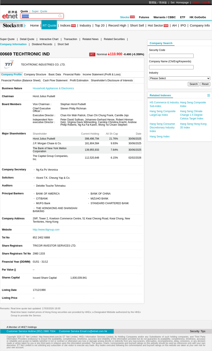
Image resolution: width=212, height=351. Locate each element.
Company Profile (11, 74)
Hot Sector (155, 25)
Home (34, 25)
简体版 (163, 2)
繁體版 (153, 2)
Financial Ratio (71, 74)
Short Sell (137, 25)
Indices (65, 25)
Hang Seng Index (160, 136)
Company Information (13, 44)
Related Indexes (160, 95)
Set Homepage (180, 2)
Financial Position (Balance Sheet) (20, 80)
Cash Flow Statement (55, 80)
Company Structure (35, 74)
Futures (144, 17)
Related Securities (114, 39)
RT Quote (49, 25)
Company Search (161, 43)
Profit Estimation (79, 80)
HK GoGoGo (198, 17)
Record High (117, 25)
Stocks (127, 17)
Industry (85, 25)
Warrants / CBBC (165, 17)
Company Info (200, 25)
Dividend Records (42, 44)
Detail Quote (27, 39)
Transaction (70, 39)
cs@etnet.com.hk (97, 331)
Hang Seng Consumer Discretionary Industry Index (162, 127)
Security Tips (197, 331)
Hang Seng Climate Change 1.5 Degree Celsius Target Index (191, 115)
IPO (183, 25)
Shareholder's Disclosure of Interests (112, 80)
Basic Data (55, 74)
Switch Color (201, 2)
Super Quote (39, 11)
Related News (90, 39)
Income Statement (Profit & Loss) (102, 74)
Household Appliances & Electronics (53, 88)
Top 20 (100, 25)
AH (174, 25)
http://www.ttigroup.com (46, 229)
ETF (182, 17)
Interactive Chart (49, 39)
